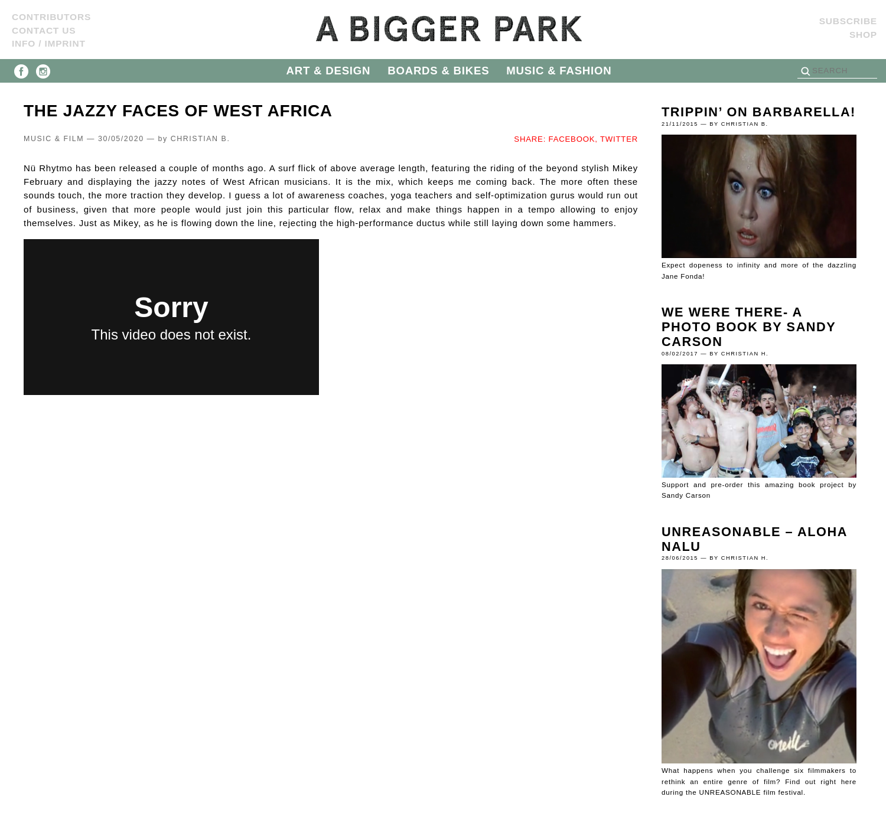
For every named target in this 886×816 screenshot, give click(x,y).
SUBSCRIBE (848, 21)
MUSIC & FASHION (558, 70)
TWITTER (619, 139)
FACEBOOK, (573, 139)
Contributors (51, 17)
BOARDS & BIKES (438, 70)
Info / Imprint (49, 43)
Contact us (44, 30)
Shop (863, 35)
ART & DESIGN (328, 70)
